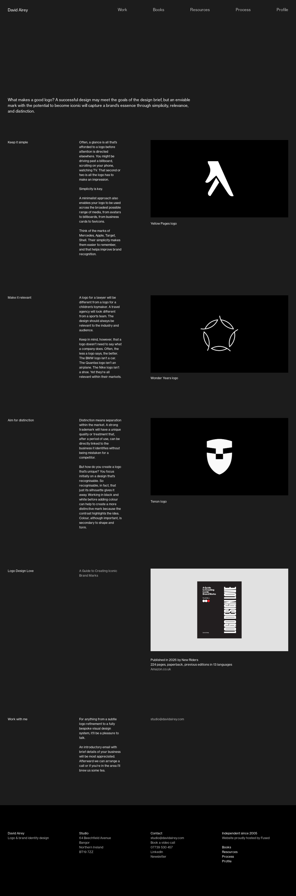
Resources (230, 852)
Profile (227, 861)
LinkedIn (157, 852)
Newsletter (158, 856)
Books (226, 847)
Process (228, 856)
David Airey (18, 10)
